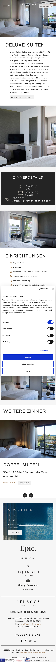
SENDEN (14, 533)
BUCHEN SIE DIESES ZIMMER (22, 97)
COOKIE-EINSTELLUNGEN (39, 660)
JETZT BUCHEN (46, 6)
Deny (28, 371)
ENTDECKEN (9, 483)
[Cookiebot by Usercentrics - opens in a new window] (38, 289)
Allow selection (28, 364)
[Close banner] (53, 289)
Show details (44, 350)
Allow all (28, 357)
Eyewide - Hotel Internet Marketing (33, 653)
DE (10, 5)
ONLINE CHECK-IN (46, 3)
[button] (48, 394)
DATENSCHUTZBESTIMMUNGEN (34, 657)
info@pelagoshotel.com (31, 624)
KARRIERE (16, 657)
